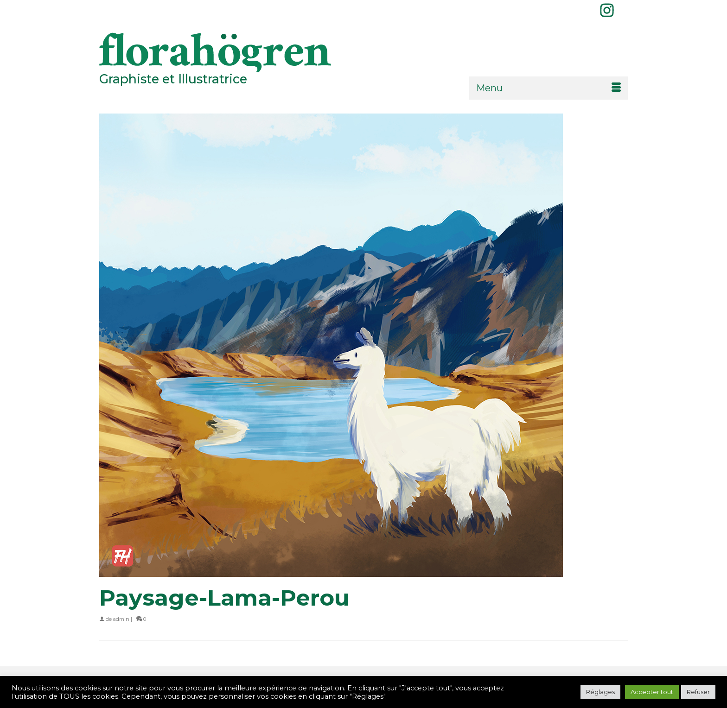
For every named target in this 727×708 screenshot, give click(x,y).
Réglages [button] (600, 691)
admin (121, 619)
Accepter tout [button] (652, 691)
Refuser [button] (698, 691)
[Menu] (548, 88)
